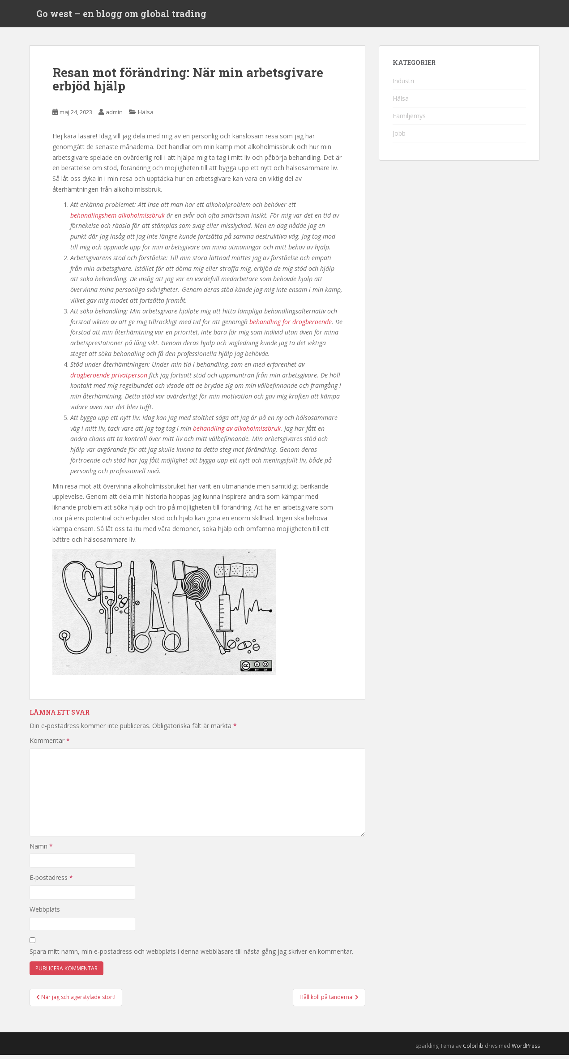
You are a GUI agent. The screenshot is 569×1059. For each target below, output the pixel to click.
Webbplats (45, 913)
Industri (403, 85)
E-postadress (51, 882)
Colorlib (473, 1050)
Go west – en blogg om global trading (121, 15)
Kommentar (50, 745)
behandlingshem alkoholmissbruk (117, 219)
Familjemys (409, 120)
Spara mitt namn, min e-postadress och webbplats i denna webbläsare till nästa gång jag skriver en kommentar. (191, 956)
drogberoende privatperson (108, 379)
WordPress (526, 1050)
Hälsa (146, 116)
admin (114, 116)
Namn (41, 850)
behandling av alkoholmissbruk (237, 432)
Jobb (399, 137)
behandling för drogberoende (290, 326)
